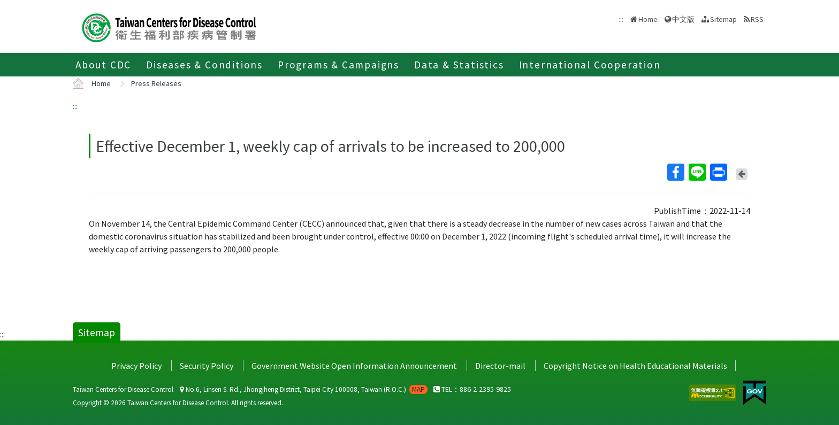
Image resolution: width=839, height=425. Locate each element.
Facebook (675, 172)
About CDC (103, 64)
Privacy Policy (136, 365)
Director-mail (500, 365)
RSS (757, 19)
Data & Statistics (459, 64)
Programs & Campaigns (338, 64)
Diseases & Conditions (204, 64)
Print (718, 172)
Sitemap (723, 19)
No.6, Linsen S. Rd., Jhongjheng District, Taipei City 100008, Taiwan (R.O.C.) (304, 389)
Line (697, 172)
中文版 (683, 19)
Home (648, 19)
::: (75, 106)
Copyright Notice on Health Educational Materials (635, 365)
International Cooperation (590, 64)
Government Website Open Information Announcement (354, 365)
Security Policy (206, 365)
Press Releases (156, 83)
